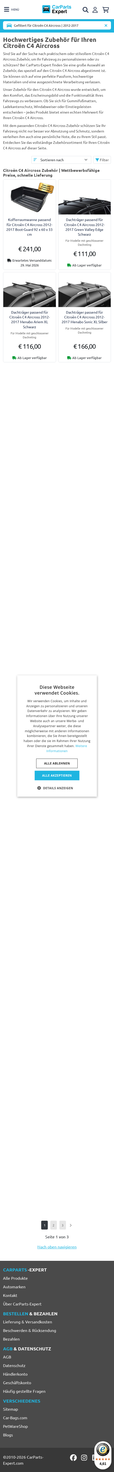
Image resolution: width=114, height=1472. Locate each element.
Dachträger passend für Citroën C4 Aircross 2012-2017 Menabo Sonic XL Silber (84, 317)
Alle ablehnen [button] (57, 763)
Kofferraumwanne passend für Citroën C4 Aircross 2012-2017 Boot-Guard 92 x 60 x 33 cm (29, 226)
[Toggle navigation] (11, 9)
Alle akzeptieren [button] (57, 775)
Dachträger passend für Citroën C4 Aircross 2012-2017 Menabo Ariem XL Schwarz (29, 319)
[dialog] (57, 736)
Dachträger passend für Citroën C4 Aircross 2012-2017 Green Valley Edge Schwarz (84, 226)
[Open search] (86, 9)
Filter (102, 159)
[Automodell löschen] (106, 25)
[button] (57, 787)
